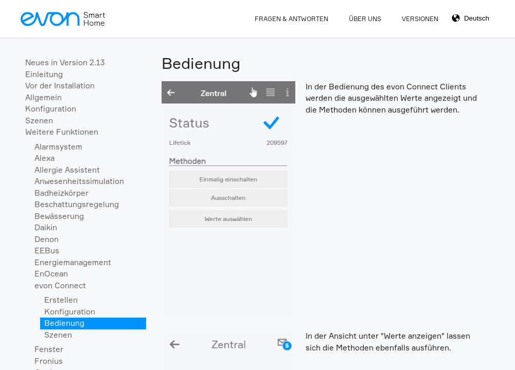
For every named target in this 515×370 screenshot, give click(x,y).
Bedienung (64, 323)
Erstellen (61, 300)
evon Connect (60, 285)
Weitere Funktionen (61, 132)
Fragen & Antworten (291, 19)
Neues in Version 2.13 (65, 62)
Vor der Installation (60, 85)
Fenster (48, 349)
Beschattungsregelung (76, 204)
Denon (46, 239)
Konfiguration (50, 109)
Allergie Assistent (67, 170)
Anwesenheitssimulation (79, 181)
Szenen (39, 120)
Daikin (45, 227)
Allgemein (43, 97)
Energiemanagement (72, 262)
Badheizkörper (61, 193)
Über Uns (365, 19)
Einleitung (44, 74)
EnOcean (51, 274)
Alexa (44, 158)
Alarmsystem (58, 147)
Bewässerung (59, 216)
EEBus (46, 250)
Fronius (48, 361)
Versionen (420, 19)
